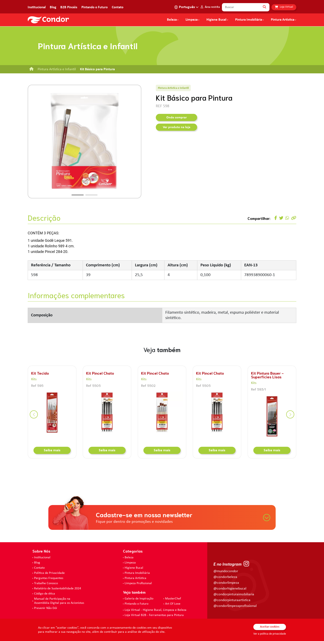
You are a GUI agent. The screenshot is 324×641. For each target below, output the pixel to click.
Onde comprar (176, 117)
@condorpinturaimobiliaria (233, 594)
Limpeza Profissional (138, 583)
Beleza (172, 19)
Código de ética (44, 593)
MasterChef (173, 598)
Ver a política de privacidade (269, 633)
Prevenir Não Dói (45, 608)
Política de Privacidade (49, 573)
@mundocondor (225, 571)
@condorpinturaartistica (231, 600)
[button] (77, 194)
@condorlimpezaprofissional (235, 606)
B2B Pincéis (68, 7)
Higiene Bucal (216, 19)
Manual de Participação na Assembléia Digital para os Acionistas (59, 601)
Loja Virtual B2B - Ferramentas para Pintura (154, 615)
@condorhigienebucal (229, 589)
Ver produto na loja (176, 127)
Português (187, 7)
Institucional (37, 7)
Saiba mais (52, 450)
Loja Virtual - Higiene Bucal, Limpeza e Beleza (155, 610)
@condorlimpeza (226, 583)
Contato (117, 7)
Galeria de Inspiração (139, 598)
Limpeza (130, 562)
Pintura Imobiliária (248, 19)
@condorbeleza (225, 577)
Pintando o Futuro (94, 7)
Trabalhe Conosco (46, 583)
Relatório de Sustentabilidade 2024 (57, 588)
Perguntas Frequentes (48, 578)
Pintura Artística (282, 19)
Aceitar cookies (269, 626)
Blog (53, 7)
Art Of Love (172, 603)
